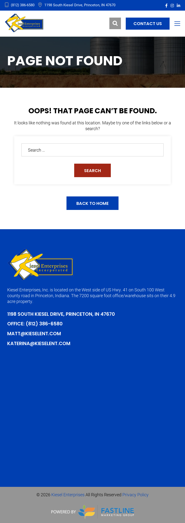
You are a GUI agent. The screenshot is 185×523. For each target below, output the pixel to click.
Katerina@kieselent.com (39, 343)
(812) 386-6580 (45, 324)
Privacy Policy (135, 494)
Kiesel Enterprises (68, 494)
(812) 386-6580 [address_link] (22, 4)
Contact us (147, 23)
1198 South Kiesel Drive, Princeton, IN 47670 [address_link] (79, 4)
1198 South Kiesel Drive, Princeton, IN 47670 (62, 314)
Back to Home (92, 204)
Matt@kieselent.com (34, 334)
